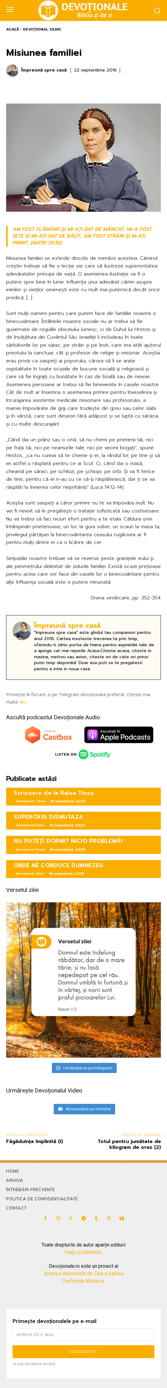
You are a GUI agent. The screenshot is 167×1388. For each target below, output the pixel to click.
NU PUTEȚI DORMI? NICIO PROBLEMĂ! (68, 841)
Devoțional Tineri (30, 801)
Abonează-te (83, 1351)
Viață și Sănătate (83, 1252)
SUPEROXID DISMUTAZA (49, 817)
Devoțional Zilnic (42, 29)
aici (22, 702)
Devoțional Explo (30, 825)
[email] (83, 1334)
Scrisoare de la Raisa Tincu (54, 793)
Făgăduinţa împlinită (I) (34, 1141)
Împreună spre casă (44, 70)
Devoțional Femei (30, 849)
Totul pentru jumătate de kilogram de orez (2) (129, 1144)
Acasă (12, 29)
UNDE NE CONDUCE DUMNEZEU (58, 865)
